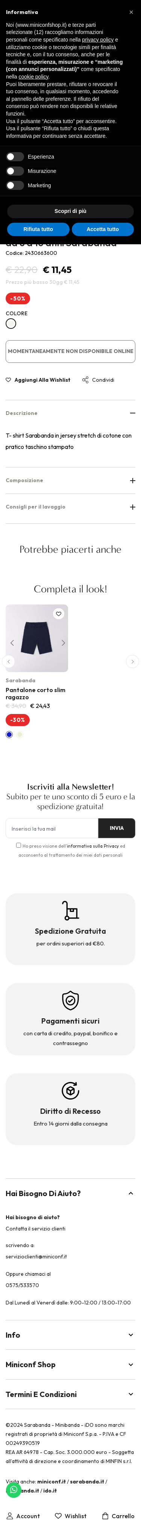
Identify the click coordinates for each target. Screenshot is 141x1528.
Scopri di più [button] (70, 211)
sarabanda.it (87, 1481)
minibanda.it (22, 1490)
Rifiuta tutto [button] (38, 229)
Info (70, 1335)
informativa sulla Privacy (93, 846)
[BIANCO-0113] (11, 323)
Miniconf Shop (70, 1364)
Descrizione (70, 413)
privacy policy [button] (98, 40)
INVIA (117, 828)
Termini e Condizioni (70, 1394)
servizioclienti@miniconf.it (36, 1256)
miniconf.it (51, 1481)
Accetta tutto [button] (102, 229)
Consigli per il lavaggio (70, 506)
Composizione (70, 480)
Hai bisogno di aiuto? (70, 1193)
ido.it (50, 1490)
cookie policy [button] (33, 77)
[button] (10, 642)
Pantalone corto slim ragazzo (35, 693)
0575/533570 (22, 1285)
